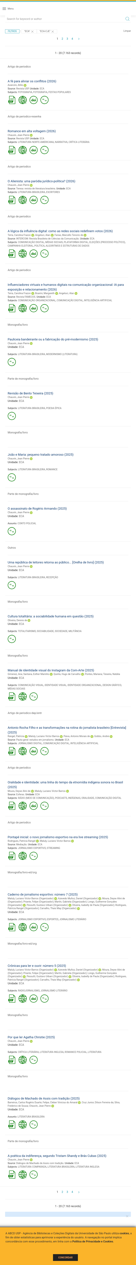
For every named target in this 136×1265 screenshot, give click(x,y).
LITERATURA (95, 1052)
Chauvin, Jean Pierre (18, 135)
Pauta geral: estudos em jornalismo (35, 739)
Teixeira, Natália (111, 674)
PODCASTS (61, 798)
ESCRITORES (53, 192)
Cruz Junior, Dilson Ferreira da (97, 1102)
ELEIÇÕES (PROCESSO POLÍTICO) (107, 242)
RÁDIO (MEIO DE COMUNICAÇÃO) (36, 798)
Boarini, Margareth (45, 293)
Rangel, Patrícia (16, 736)
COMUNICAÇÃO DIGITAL (31, 242)
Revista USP (22, 88)
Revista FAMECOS (25, 296)
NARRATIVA (61, 142)
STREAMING (53, 848)
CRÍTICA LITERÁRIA (79, 142)
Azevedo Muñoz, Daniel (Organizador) (78, 898)
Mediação (21, 844)
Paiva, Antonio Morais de (77, 736)
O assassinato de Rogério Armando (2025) (37, 508)
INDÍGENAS (74, 798)
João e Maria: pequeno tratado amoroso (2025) (41, 454)
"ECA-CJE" (47, 31)
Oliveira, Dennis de (17, 620)
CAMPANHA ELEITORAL (20, 245)
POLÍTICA (39, 245)
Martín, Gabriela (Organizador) (71, 901)
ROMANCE (52, 469)
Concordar (65, 1257)
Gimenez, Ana (15, 674)
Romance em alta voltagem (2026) (32, 131)
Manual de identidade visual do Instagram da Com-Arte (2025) (51, 670)
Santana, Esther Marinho (36, 674)
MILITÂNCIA (75, 631)
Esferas (20, 794)
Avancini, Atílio (15, 85)
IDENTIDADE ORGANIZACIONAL (84, 685)
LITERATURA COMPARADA (32, 1166)
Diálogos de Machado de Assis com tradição (39, 1163)
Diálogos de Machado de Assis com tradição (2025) (44, 1098)
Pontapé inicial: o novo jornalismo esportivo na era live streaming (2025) (58, 837)
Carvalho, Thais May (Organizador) (58, 908)
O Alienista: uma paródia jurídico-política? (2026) (41, 181)
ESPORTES (52, 919)
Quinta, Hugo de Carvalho (67, 674)
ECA (42, 88)
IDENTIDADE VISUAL (55, 685)
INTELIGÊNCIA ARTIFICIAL (98, 300)
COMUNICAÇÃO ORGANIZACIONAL (37, 300)
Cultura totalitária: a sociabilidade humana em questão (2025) (51, 616)
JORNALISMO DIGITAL (30, 743)
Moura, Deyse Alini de (19, 791)
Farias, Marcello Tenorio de (69, 235)
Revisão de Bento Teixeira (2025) (30, 393)
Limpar (127, 31)
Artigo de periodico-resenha (24, 116)
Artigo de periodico (19, 66)
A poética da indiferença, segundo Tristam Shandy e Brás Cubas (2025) (57, 1156)
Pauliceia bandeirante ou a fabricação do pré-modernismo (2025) (53, 339)
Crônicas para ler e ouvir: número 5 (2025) (37, 966)
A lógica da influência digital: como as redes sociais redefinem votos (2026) (60, 231)
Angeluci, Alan (42, 235)
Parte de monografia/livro (23, 378)
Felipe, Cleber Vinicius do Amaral (60, 1102)
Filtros (12, 31)
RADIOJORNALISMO (29, 990)
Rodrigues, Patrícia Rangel (21, 841)
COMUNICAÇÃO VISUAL (31, 685)
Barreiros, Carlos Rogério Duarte (25, 1102)
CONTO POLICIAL (27, 523)
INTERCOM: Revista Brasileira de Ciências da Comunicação (47, 238)
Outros (12, 547)
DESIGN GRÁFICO (112, 685)
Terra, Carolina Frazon (19, 235)
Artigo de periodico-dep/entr (25, 713)
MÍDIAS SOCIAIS (54, 242)
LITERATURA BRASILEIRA (31, 192)
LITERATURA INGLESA (52, 1052)
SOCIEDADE (61, 631)
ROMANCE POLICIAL (76, 1052)
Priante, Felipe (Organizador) (38, 901)
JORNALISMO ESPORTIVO (32, 848)
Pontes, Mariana (93, 674)
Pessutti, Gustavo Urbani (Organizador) (47, 905)
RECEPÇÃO (52, 577)
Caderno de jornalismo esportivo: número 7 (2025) (43, 894)
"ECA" (29, 31)
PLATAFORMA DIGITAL (76, 242)
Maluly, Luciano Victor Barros (43, 736)
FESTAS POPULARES (59, 92)
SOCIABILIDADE (45, 631)
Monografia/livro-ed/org (22, 872)
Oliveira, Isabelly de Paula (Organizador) (93, 905)
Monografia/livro (18, 324)
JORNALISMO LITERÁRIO (72, 919)
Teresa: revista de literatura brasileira (35, 188)
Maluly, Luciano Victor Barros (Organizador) (31, 898)
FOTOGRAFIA (25, 92)
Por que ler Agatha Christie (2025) (31, 1037)
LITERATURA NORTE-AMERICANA (36, 142)
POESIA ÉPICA (54, 408)
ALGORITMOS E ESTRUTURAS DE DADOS (67, 245)
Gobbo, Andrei (101, 736)
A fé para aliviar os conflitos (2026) (32, 81)
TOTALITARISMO (27, 631)
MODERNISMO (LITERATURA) (62, 354)
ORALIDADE (87, 798)
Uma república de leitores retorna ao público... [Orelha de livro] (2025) (56, 562)
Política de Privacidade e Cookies (92, 1241)
